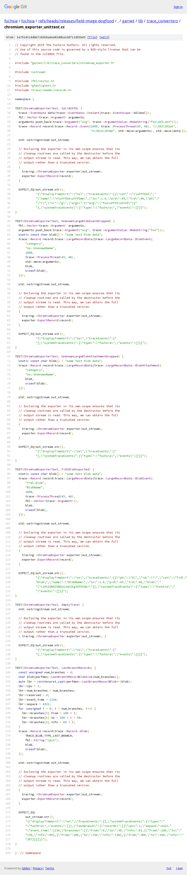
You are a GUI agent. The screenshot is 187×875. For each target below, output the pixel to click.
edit (104, 37)
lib (140, 20)
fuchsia (11, 20)
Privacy (38, 868)
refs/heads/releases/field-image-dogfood (76, 20)
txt (169, 868)
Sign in (178, 7)
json (179, 868)
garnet (128, 20)
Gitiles (26, 868)
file (92, 37)
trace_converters (162, 20)
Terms (49, 868)
